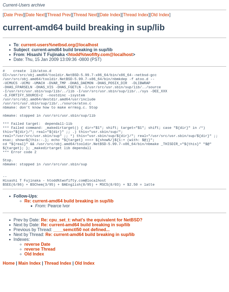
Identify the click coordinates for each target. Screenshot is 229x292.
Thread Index (135, 14)
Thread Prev (59, 14)
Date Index (109, 14)
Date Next (35, 14)
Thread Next (85, 14)
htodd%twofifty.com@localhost (100, 54)
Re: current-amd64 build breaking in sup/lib (69, 224)
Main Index (29, 286)
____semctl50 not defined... (81, 253)
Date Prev (13, 14)
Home (9, 286)
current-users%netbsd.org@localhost (59, 44)
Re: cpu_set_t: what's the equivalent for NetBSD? (91, 243)
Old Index (160, 14)
